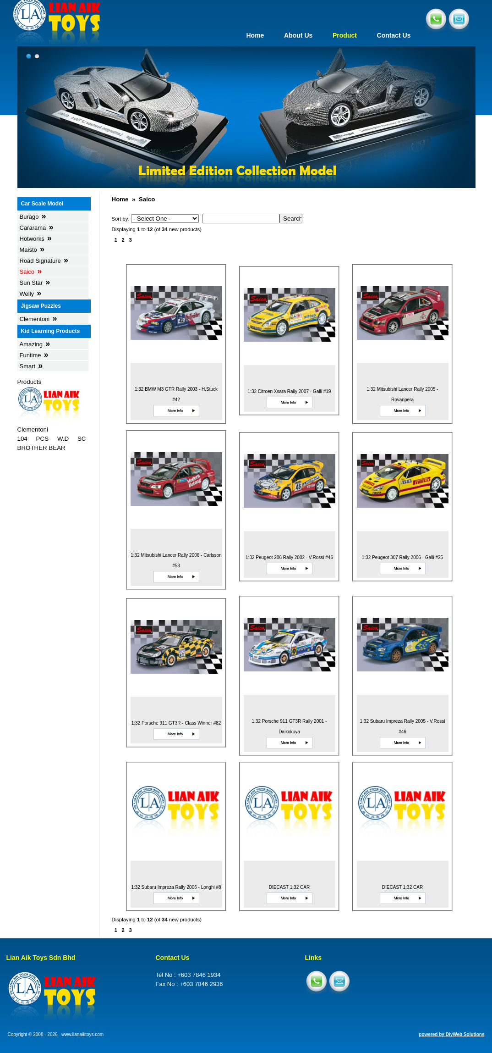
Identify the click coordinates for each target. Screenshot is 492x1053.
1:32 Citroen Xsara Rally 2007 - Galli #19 (289, 391)
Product (345, 35)
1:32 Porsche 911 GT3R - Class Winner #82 (176, 723)
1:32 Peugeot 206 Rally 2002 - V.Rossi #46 (289, 557)
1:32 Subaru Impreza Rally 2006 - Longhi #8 (176, 887)
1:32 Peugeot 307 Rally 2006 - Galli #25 (402, 557)
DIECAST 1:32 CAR (289, 887)
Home (255, 35)
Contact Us (394, 35)
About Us (298, 35)
